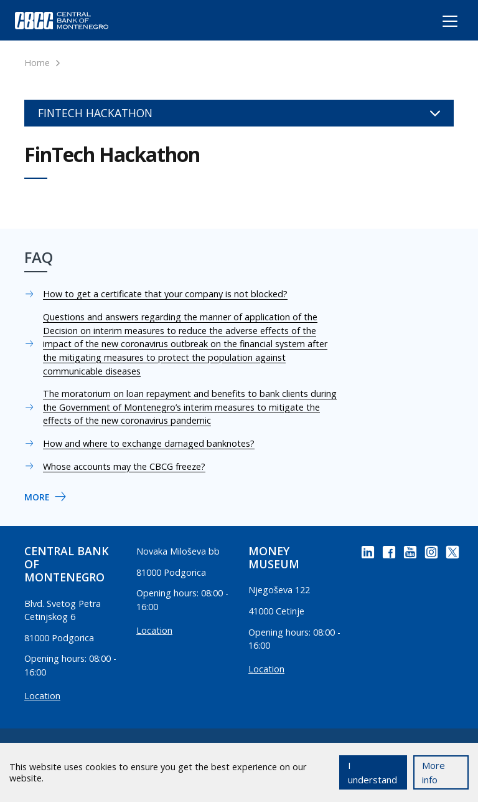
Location (42, 696)
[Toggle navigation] (438, 23)
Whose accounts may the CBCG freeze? (124, 466)
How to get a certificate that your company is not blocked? (165, 294)
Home (37, 63)
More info (433, 772)
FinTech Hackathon (238, 112)
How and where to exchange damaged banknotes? (149, 443)
